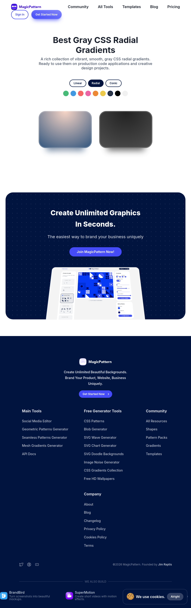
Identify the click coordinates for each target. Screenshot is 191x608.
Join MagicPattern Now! (95, 252)
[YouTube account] (37, 564)
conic (113, 83)
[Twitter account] (21, 564)
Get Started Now (46, 14)
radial (96, 83)
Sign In (19, 14)
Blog (154, 6)
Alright (175, 596)
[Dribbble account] (29, 564)
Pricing (173, 6)
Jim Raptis (165, 564)
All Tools (105, 6)
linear (78, 83)
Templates (131, 6)
